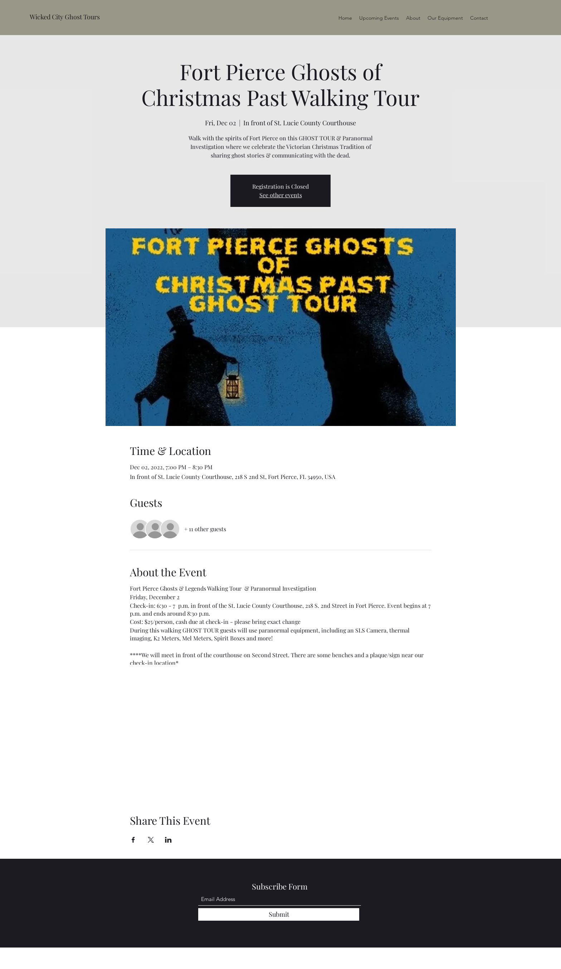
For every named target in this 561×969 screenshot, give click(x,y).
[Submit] (278, 914)
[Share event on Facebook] (133, 840)
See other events (280, 195)
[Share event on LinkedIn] (168, 840)
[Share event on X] (150, 840)
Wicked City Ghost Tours (65, 17)
